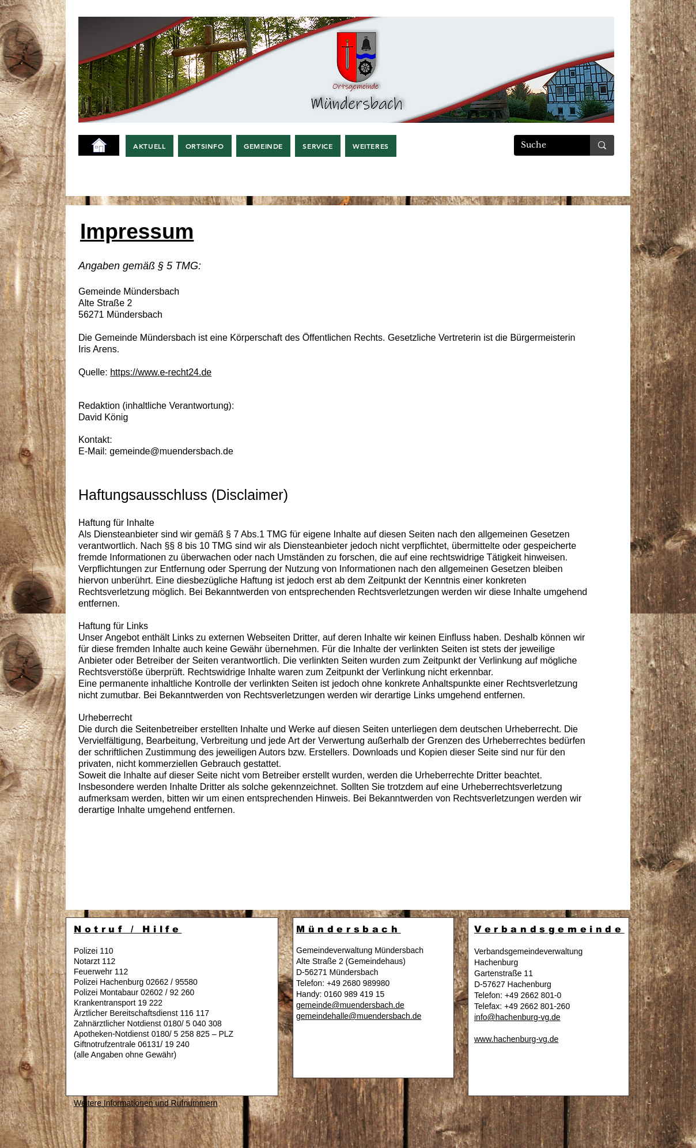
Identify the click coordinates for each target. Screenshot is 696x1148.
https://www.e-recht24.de (160, 372)
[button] (149, 146)
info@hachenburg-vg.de (517, 1017)
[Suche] (543, 145)
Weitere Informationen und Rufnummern (146, 1103)
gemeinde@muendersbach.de (171, 451)
